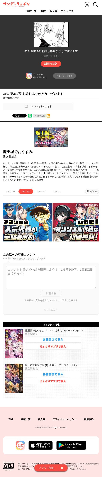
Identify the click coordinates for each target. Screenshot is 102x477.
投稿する (51, 293)
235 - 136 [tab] (26, 191)
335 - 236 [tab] (10, 191)
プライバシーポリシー (64, 419)
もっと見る (49, 310)
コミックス (67, 11)
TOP (10, 419)
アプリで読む (46, 467)
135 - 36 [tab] (41, 191)
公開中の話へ (51, 63)
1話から (93, 191)
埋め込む (41, 116)
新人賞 (53, 11)
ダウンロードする (64, 76)
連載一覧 (31, 11)
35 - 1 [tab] (56, 191)
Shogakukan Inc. (44, 428)
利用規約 (89, 419)
